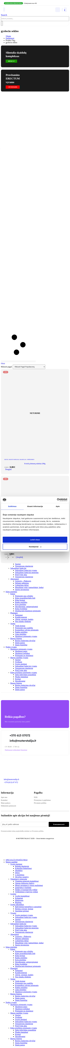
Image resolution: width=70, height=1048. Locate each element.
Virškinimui (30, 459)
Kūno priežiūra (11, 592)
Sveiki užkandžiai (17, 905)
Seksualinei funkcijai (18, 568)
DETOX (6, 459)
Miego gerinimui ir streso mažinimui (29, 885)
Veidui (12, 624)
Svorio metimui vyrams (24, 915)
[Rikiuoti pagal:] (29, 367)
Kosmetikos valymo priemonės (27, 630)
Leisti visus (35, 540)
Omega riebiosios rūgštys (24, 883)
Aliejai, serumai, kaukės (24, 619)
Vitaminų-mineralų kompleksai (27, 881)
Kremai (18, 679)
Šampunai (19, 615)
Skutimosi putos (21, 651)
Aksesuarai (14, 579)
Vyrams (13, 913)
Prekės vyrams (11, 647)
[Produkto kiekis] (9, 557)
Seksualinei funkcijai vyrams (26, 570)
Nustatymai (35, 547)
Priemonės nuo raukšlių (24, 628)
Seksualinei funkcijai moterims (27, 573)
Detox (17, 873)
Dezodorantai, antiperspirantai (26, 607)
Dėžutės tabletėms (22, 583)
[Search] (2, 23)
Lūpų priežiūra (20, 634)
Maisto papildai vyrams (19, 658)
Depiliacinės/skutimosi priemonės (28, 611)
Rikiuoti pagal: (7, 367)
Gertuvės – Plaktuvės (23, 581)
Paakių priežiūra (21, 632)
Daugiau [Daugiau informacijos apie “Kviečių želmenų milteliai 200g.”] (8, 469)
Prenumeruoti (58, 824)
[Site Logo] (17, 12)
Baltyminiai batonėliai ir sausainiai (28, 907)
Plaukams (14, 613)
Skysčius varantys (22, 877)
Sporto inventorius (22, 590)
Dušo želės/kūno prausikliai (25, 675)
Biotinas (18, 902)
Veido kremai (20, 626)
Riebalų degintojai (22, 866)
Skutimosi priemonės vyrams (26, 636)
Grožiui (13, 894)
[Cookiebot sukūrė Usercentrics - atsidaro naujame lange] (57, 499)
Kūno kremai (20, 600)
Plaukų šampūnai (21, 677)
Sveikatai (18, 662)
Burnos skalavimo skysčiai (25, 641)
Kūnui (12, 594)
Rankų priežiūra (21, 602)
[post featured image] (35, 455)
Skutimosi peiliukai (22, 653)
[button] (4, 15)
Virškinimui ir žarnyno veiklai (26, 892)
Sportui (18, 564)
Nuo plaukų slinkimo (23, 621)
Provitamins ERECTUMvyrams (13, 78)
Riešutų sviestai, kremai (24, 909)
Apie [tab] (58, 506)
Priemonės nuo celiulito (24, 596)
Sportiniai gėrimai (22, 911)
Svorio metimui (21, 664)
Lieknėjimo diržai (22, 585)
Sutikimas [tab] (12, 506)
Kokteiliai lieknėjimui (23, 868)
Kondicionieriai (21, 617)
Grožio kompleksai (22, 896)
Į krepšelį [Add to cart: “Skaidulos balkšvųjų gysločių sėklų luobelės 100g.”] (19, 557)
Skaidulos (23, 459)
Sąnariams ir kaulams (23, 888)
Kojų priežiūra (20, 604)
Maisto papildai (14, 459)
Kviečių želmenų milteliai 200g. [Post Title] (35, 464)
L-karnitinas (19, 875)
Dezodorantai (20, 681)
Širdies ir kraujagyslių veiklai (26, 890)
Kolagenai (19, 898)
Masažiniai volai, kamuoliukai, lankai (29, 587)
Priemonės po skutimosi (24, 655)
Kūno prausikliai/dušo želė (25, 598)
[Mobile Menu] (4, 9)
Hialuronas (19, 900)
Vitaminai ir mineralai (18, 879)
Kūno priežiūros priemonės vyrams (23, 673)
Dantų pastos (20, 643)
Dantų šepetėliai (21, 645)
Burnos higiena (16, 638)
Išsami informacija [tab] (35, 506)
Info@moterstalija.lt (11, 779)
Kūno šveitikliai (21, 609)
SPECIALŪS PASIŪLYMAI (16, 860)
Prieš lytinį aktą (21, 575)
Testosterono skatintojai (24, 566)
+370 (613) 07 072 (11, 782)
